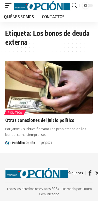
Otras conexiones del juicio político (39, 120)
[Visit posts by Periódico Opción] (7, 143)
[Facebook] (90, 173)
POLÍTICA (15, 112)
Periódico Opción (23, 143)
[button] (9, 5)
